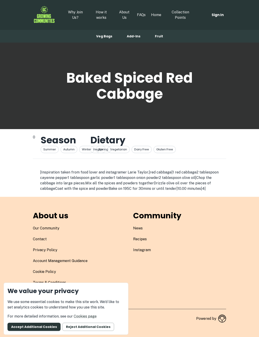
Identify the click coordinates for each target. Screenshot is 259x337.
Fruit (159, 36)
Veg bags (104, 36)
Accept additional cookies (34, 327)
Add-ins (133, 36)
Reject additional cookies (88, 327)
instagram (142, 250)
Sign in (218, 14)
